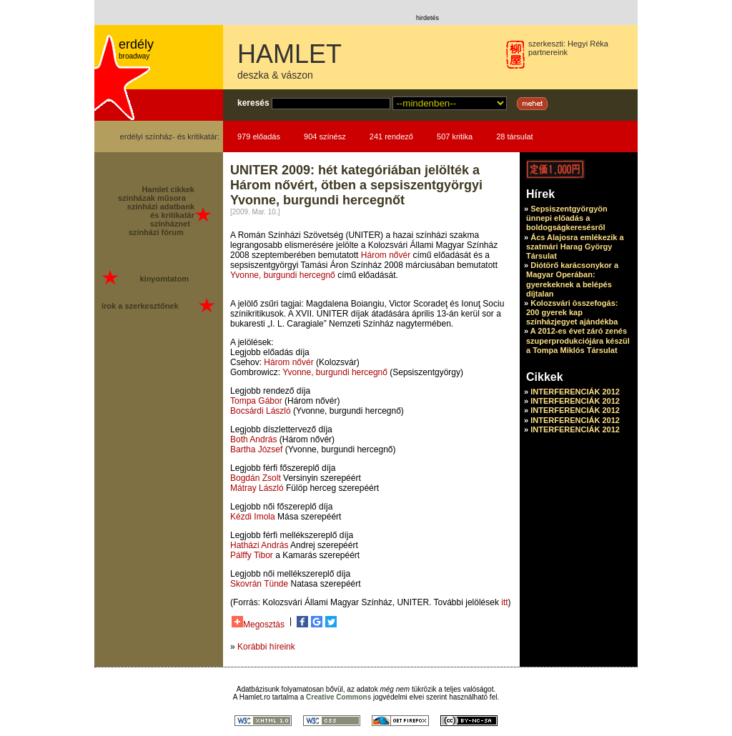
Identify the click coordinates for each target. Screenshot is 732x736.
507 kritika (455, 136)
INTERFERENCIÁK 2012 (575, 391)
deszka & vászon (275, 75)
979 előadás (258, 136)
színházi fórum (156, 232)
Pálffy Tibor (251, 555)
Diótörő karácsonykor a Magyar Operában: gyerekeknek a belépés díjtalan (572, 279)
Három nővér (385, 255)
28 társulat (514, 136)
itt (504, 602)
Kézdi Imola (252, 517)
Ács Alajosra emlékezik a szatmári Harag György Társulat (575, 246)
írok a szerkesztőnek (140, 306)
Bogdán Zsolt (255, 478)
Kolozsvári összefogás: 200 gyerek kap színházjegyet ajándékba (572, 312)
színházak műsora (152, 198)
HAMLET (289, 54)
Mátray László (257, 488)
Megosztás (258, 623)
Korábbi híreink (266, 647)
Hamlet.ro (254, 697)
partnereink (548, 52)
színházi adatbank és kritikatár (160, 210)
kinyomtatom (163, 278)
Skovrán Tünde (259, 584)
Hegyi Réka (588, 43)
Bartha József (256, 449)
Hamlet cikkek (168, 189)
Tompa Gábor (256, 401)
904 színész (325, 136)
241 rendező (391, 136)
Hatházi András (259, 545)
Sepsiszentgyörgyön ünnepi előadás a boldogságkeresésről (567, 218)
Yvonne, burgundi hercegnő (282, 275)
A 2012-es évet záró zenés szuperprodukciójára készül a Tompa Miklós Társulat (578, 340)
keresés (253, 103)
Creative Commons (338, 697)
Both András (253, 439)
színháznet (170, 223)
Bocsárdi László (260, 411)
